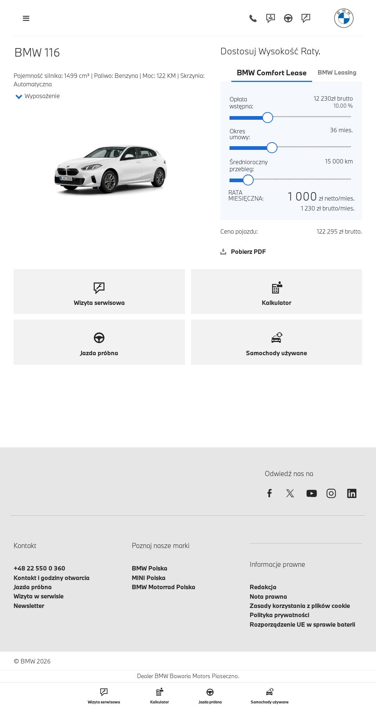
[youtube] (310, 500)
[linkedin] (351, 500)
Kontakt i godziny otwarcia (52, 577)
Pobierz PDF (243, 251)
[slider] (268, 118)
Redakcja (263, 587)
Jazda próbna (33, 587)
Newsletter (29, 605)
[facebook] (269, 500)
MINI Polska (149, 577)
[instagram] (331, 500)
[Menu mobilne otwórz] (26, 18)
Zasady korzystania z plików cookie (300, 605)
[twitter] (290, 500)
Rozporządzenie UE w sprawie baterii (302, 624)
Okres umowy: (238, 133)
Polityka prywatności (279, 615)
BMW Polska (149, 568)
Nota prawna (268, 596)
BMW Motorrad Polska (163, 587)
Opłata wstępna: (235, 102)
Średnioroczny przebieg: (238, 165)
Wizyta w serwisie (39, 596)
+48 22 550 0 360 (39, 568)
